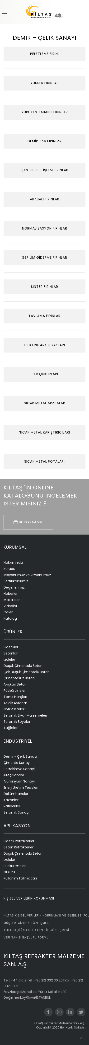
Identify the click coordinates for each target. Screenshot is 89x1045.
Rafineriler (12, 806)
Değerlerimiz (14, 587)
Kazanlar (11, 800)
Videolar (10, 606)
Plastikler (11, 647)
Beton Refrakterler (18, 847)
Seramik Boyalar (17, 721)
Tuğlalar (11, 727)
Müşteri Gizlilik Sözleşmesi (27, 923)
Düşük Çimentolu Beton (23, 665)
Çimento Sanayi (17, 762)
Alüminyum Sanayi (19, 781)
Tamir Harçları (15, 696)
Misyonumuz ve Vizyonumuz (27, 575)
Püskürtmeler (15, 690)
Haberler (11, 593)
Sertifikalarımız (16, 581)
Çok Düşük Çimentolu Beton (27, 672)
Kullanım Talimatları (20, 878)
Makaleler (12, 599)
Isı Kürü (9, 872)
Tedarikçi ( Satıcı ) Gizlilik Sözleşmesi (36, 930)
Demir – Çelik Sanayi (20, 756)
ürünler (13, 632)
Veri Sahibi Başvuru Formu (26, 937)
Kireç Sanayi (14, 775)
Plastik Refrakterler (19, 841)
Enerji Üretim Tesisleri (21, 787)
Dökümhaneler (16, 793)
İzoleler (9, 659)
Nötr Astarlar (14, 709)
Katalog (10, 618)
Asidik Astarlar (15, 703)
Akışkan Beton (15, 684)
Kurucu (9, 568)
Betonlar (11, 653)
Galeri (8, 612)
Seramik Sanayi (16, 812)
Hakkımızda (13, 562)
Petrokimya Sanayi (19, 768)
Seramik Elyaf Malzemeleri (25, 715)
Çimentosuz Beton (19, 678)
